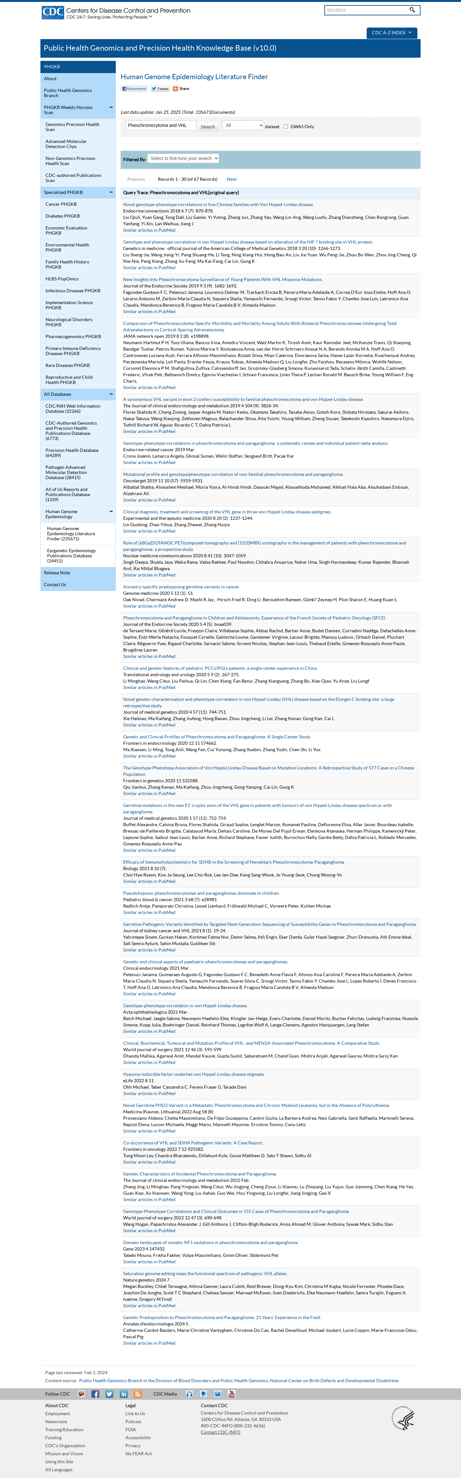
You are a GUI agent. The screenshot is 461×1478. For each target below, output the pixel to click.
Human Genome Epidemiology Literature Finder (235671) (71, 534)
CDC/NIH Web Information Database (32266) (73, 409)
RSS (137, 1397)
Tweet (110, 1397)
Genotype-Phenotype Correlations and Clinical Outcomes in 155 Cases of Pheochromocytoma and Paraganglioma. (236, 1211)
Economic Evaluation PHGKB (66, 231)
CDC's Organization (65, 1446)
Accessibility (138, 1438)
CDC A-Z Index (392, 33)
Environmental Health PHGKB (67, 248)
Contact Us (55, 585)
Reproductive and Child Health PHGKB (69, 380)
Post (123, 1397)
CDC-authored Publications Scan (73, 178)
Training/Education (64, 1430)
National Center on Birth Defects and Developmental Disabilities (334, 1381)
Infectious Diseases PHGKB (73, 291)
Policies (133, 1422)
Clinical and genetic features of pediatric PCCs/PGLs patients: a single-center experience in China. (220, 668)
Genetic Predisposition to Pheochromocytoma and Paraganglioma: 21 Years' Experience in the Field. (222, 1318)
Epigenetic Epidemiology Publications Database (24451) (71, 556)
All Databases (57, 394)
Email (81, 1397)
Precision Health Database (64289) (72, 453)
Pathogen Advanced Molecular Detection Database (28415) (66, 472)
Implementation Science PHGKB (69, 305)
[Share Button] (181, 89)
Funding (53, 1438)
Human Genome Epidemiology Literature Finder (194, 76)
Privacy (133, 1446)
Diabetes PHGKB (63, 216)
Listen (190, 1397)
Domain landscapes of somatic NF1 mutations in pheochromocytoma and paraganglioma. (211, 1243)
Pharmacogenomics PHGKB (73, 337)
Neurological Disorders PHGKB (69, 322)
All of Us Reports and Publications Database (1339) (68, 494)
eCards (219, 1397)
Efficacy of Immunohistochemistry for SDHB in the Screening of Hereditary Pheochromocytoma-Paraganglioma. (234, 862)
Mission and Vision (64, 1454)
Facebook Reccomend (134, 89)
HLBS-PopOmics (62, 279)
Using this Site (59, 1462)
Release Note (57, 573)
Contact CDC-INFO (220, 1432)
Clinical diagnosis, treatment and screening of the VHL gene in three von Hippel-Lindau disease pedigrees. (227, 512)
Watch (204, 1397)
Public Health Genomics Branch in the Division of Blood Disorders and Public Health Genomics (173, 1381)
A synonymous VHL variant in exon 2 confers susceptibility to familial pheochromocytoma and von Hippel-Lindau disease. (243, 399)
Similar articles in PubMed (149, 230)
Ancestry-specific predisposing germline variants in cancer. (181, 587)
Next (231, 179)
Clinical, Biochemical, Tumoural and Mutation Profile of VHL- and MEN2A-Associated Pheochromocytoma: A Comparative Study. (251, 1043)
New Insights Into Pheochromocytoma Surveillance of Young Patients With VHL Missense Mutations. (223, 280)
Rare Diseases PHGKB (68, 365)
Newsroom (56, 1422)
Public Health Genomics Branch (68, 93)
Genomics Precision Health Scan (72, 127)
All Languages (59, 1470)
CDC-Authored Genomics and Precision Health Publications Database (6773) (71, 431)
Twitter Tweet (160, 89)
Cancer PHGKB (61, 204)
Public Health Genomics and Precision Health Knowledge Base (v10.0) (160, 48)
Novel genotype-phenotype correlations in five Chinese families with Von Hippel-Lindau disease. (218, 205)
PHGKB (52, 67)
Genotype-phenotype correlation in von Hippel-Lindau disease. (185, 1006)
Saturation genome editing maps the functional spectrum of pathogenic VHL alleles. (205, 1274)
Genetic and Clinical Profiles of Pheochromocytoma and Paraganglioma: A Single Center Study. (217, 737)
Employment (57, 1414)
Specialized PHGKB (63, 192)
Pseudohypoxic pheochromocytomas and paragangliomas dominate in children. (201, 893)
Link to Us (135, 1414)
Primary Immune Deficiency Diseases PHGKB (73, 351)
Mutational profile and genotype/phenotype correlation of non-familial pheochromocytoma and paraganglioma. (233, 474)
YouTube (234, 1397)
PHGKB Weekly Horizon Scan (68, 110)
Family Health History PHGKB (67, 265)
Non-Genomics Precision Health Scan (70, 161)
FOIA (130, 1430)
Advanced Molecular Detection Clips (66, 144)
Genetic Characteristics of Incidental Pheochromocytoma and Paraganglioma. (200, 1174)
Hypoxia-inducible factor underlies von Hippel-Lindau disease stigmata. (194, 1074)
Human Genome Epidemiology (61, 514)
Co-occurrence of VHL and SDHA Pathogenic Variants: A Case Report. (193, 1143)
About (50, 79)
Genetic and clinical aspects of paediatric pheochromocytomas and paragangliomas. (205, 962)
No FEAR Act (138, 1454)
